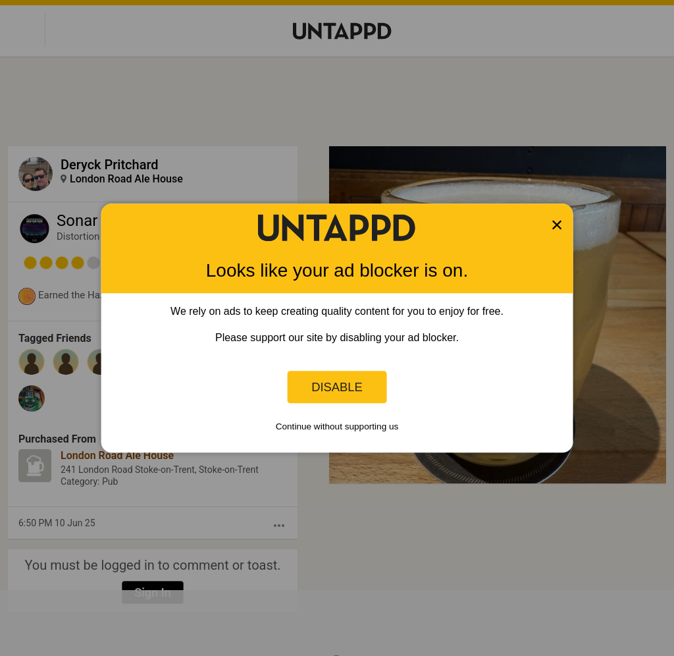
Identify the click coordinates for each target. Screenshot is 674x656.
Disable (337, 387)
